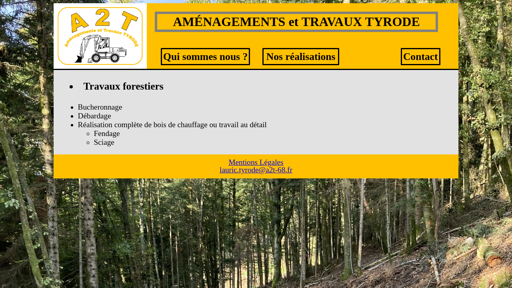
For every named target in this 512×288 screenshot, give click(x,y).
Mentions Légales (256, 162)
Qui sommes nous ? (205, 56)
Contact (420, 56)
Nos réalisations (301, 56)
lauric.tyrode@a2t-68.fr (256, 170)
